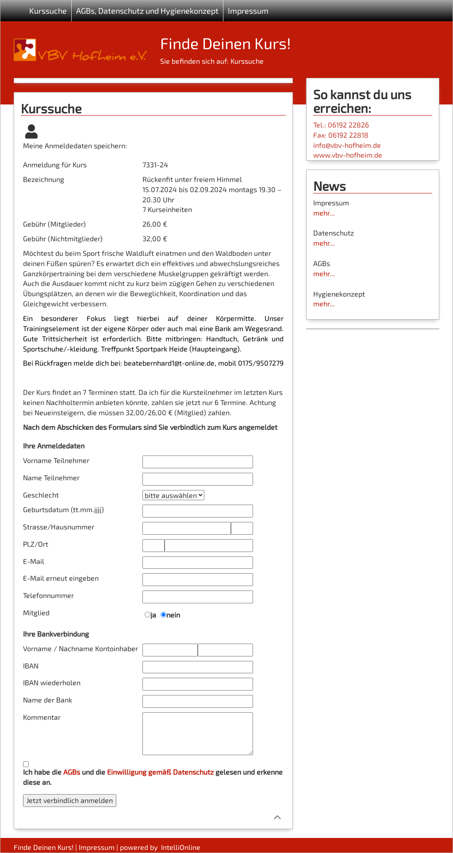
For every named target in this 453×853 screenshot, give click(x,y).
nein (173, 614)
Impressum (248, 10)
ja (153, 614)
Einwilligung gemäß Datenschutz (160, 772)
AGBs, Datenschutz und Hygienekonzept (147, 10)
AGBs (71, 772)
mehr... (324, 212)
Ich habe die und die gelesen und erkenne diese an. (153, 777)
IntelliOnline (180, 847)
